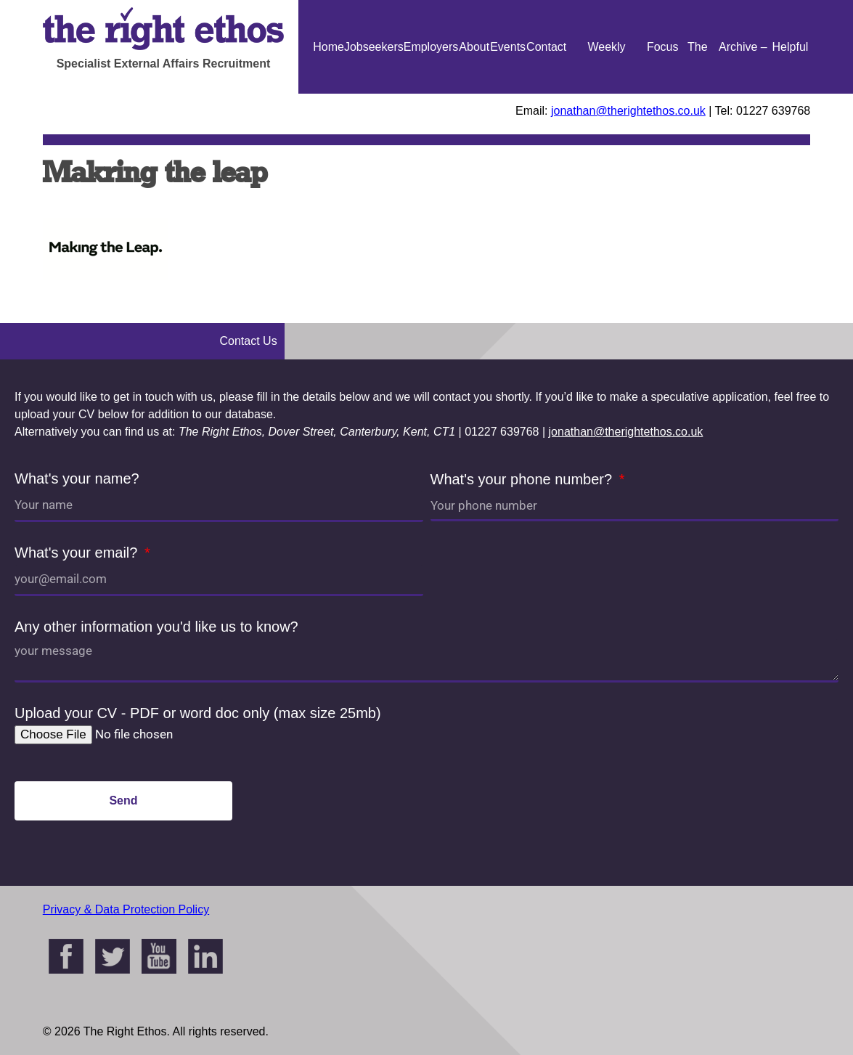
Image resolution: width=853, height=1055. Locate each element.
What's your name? (77, 478)
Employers (431, 47)
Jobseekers (374, 47)
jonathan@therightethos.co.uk (628, 111)
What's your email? (78, 553)
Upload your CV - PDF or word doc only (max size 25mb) (198, 713)
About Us (474, 94)
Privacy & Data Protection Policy (126, 909)
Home (328, 47)
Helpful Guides (790, 94)
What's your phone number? (523, 479)
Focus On (663, 94)
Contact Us (546, 94)
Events (508, 47)
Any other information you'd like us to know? (156, 627)
